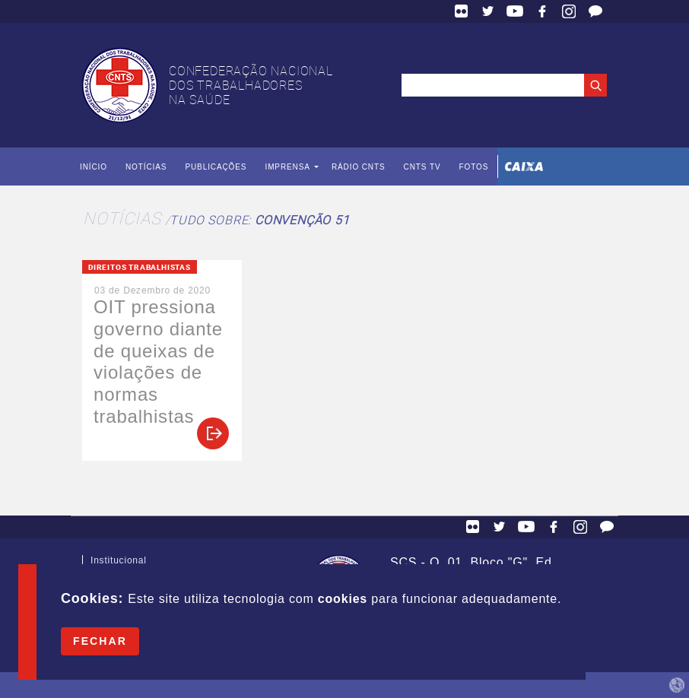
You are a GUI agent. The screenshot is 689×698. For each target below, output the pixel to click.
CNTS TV (422, 167)
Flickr (461, 11)
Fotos (473, 167)
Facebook (542, 11)
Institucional (118, 563)
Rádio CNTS (359, 167)
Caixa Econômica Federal (524, 167)
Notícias (146, 167)
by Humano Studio (676, 685)
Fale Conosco (595, 11)
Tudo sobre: (259, 219)
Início (93, 167)
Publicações (215, 167)
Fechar (100, 641)
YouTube (514, 11)
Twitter (488, 11)
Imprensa (287, 167)
